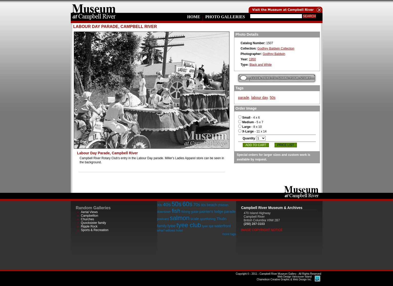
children (223, 205)
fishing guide (189, 212)
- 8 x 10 (250, 127)
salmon (179, 217)
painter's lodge (211, 211)
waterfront (222, 226)
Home (193, 17)
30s (159, 205)
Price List (285, 145)
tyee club (189, 225)
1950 (252, 59)
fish (176, 211)
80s (203, 205)
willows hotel (174, 230)
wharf (161, 230)
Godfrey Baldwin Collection (275, 48)
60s (188, 204)
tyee (171, 225)
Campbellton (89, 215)
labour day (259, 98)
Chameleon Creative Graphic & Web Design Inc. (284, 278)
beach (212, 205)
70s (196, 204)
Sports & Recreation (94, 230)
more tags (229, 234)
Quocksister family (93, 223)
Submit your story (276, 78)
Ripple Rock (89, 226)
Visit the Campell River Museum (285, 6)
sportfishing (208, 219)
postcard (163, 219)
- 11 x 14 (252, 131)
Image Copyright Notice (262, 230)
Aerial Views (89, 212)
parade (243, 98)
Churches (87, 219)
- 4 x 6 (249, 117)
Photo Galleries (225, 17)
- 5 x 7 (250, 122)
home (94, 6)
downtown (164, 212)
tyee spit (208, 226)
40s (167, 204)
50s (273, 98)
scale (194, 219)
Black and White (260, 64)
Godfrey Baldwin (274, 54)
